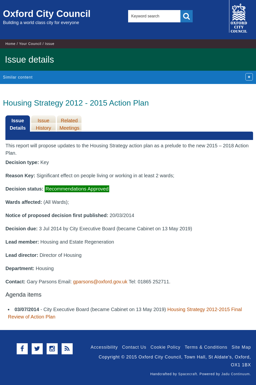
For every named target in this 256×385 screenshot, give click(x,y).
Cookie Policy (165, 347)
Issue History (43, 124)
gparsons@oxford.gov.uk (100, 281)
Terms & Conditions (206, 347)
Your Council (30, 44)
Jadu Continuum (235, 374)
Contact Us (134, 347)
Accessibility (104, 347)
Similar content (18, 77)
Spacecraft (187, 374)
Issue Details (18, 124)
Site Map (241, 347)
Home (10, 44)
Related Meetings (69, 124)
